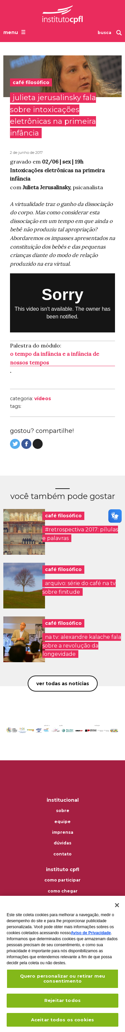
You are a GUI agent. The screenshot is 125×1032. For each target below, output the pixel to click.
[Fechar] (117, 905)
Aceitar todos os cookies (62, 1020)
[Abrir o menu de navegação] (15, 32)
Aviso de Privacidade (91, 933)
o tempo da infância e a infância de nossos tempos (54, 358)
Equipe (62, 821)
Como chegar (63, 891)
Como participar (62, 880)
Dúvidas (62, 843)
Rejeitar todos (62, 1001)
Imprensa (62, 832)
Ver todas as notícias (62, 684)
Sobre (62, 810)
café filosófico (63, 516)
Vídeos (42, 398)
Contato (62, 854)
